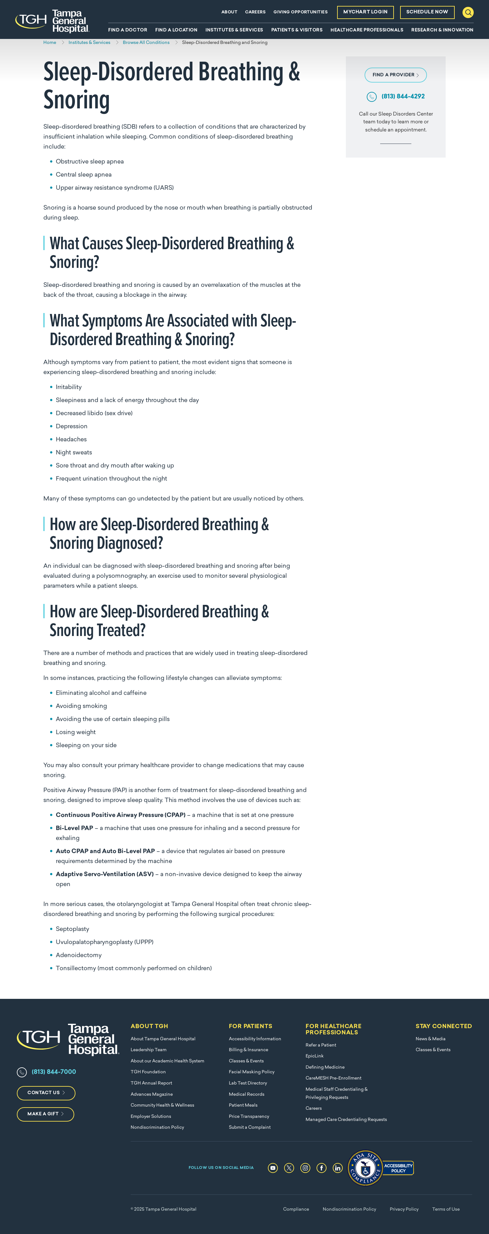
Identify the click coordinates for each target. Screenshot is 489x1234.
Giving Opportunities (301, 12)
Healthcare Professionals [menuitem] (367, 30)
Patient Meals (243, 1105)
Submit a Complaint (250, 1127)
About (229, 12)
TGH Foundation (148, 1072)
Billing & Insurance (248, 1050)
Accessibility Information (255, 1039)
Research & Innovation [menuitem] (442, 30)
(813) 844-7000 (54, 1072)
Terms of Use (446, 1209)
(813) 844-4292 (403, 97)
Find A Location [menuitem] (176, 30)
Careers (255, 12)
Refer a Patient (321, 1045)
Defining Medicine (325, 1067)
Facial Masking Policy (251, 1072)
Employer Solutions (151, 1116)
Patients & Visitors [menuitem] (297, 30)
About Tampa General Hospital (163, 1039)
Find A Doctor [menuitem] (127, 30)
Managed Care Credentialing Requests (346, 1120)
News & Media (431, 1039)
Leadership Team (149, 1050)
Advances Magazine (152, 1094)
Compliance (296, 1209)
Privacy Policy (404, 1209)
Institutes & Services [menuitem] (234, 30)
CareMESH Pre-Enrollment (333, 1078)
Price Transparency (249, 1116)
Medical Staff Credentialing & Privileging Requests (337, 1093)
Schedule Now (427, 12)
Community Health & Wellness (162, 1105)
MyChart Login (365, 12)
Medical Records (246, 1094)
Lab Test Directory (248, 1083)
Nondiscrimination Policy (157, 1127)
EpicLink (315, 1056)
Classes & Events (246, 1061)
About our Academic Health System (167, 1061)
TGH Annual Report (151, 1083)
